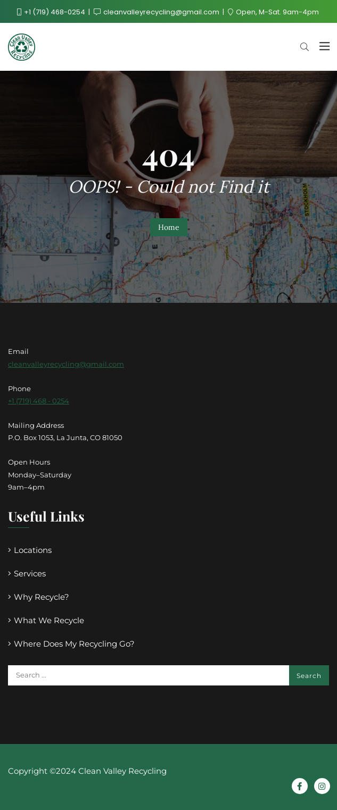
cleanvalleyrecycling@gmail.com (157, 12)
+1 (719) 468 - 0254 (38, 400)
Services (30, 573)
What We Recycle (49, 620)
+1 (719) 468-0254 (52, 12)
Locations (33, 550)
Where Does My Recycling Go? (74, 644)
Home (168, 227)
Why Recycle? (41, 597)
